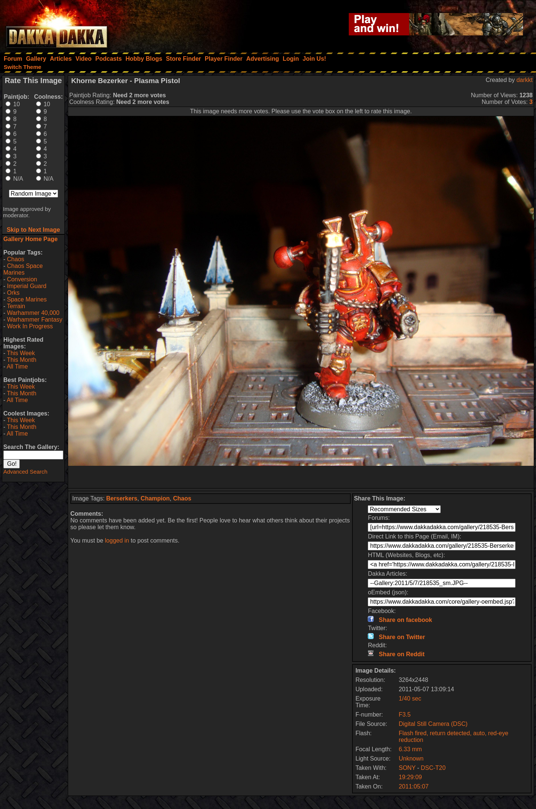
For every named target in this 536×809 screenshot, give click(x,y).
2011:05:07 (413, 786)
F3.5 (405, 714)
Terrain (16, 306)
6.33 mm (410, 749)
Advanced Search (25, 471)
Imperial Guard (27, 286)
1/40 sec (410, 698)
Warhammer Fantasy (35, 319)
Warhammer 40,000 (33, 313)
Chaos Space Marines (23, 269)
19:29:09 (410, 777)
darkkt (524, 80)
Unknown (411, 758)
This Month (21, 360)
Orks (13, 293)
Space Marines (27, 299)
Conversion (22, 279)
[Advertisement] (301, 477)
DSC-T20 (433, 768)
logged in (117, 540)
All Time (17, 366)
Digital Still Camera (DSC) (433, 724)
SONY (407, 768)
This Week (21, 353)
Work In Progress (30, 326)
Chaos (15, 259)
